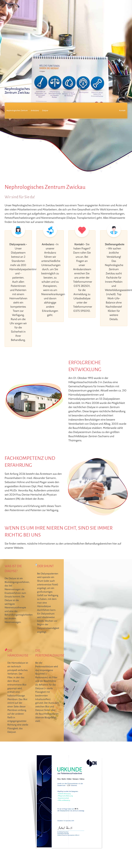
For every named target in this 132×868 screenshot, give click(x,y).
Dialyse (45, 111)
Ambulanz (35, 111)
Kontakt (122, 111)
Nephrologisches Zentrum (17, 111)
